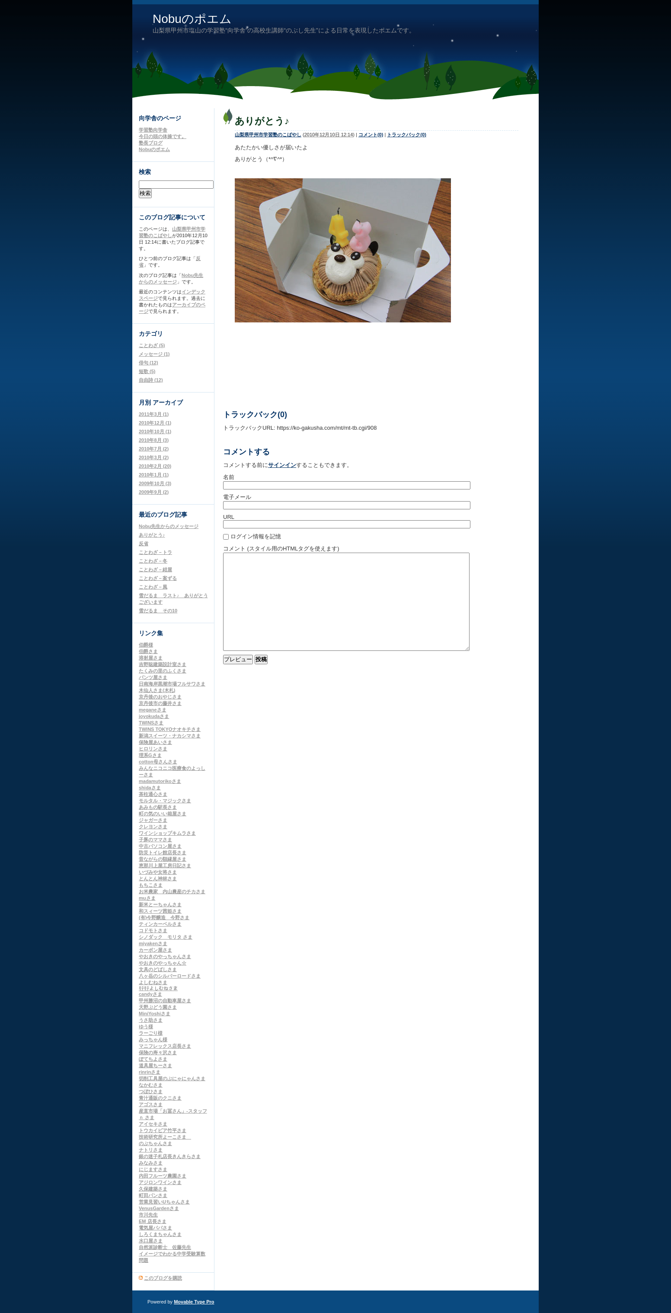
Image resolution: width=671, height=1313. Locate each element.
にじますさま (153, 1169)
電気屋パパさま (155, 1227)
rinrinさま (149, 1072)
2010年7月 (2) (154, 448)
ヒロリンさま (153, 748)
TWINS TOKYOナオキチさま (170, 729)
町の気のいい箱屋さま (162, 813)
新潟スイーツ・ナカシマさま (170, 735)
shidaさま (150, 787)
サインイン (282, 465)
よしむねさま (153, 982)
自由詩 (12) (151, 380)
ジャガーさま (153, 820)
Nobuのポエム (192, 19)
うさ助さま (151, 1020)
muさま (147, 898)
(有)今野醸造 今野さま (164, 917)
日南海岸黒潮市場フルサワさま (172, 683)
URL (228, 517)
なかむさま (151, 1085)
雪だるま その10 (158, 610)
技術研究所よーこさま (165, 1136)
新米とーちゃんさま (160, 904)
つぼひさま (151, 1091)
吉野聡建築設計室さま (162, 664)
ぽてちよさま (153, 1059)
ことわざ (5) (152, 345)
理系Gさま (150, 755)
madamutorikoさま (160, 781)
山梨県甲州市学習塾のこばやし (268, 134)
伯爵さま (148, 651)
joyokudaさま (154, 716)
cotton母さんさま (158, 761)
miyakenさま (153, 943)
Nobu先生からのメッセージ (168, 526)
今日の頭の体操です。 (162, 136)
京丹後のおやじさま (160, 696)
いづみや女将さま (158, 872)
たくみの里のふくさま (162, 670)
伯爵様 (146, 644)
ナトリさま (151, 1149)
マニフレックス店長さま (165, 1046)
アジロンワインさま (160, 1182)
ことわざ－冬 (153, 560)
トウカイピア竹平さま (162, 1130)
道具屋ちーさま (155, 1065)
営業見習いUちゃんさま (164, 1201)
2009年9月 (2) (154, 492)
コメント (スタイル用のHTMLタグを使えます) (281, 548)
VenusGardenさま (159, 1208)
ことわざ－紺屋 (155, 569)
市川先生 (148, 1214)
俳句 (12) (148, 362)
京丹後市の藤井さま (160, 703)
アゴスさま (151, 1104)
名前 (228, 477)
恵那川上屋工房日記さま (165, 865)
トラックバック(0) (406, 134)
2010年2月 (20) (155, 466)
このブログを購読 (163, 1278)
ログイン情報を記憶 (255, 536)
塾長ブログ (151, 142)
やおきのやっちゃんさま (165, 956)
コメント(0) (370, 134)
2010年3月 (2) (154, 457)
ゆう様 (146, 1026)
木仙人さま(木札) (157, 690)
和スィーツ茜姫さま (160, 911)
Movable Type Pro (194, 1301)
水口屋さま (151, 1240)
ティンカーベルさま (160, 924)
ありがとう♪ (152, 534)
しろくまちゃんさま (160, 1234)
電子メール (237, 497)
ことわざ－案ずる (158, 578)
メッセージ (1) (154, 354)
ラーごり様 (151, 1033)
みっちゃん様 (153, 1039)
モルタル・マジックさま (165, 800)
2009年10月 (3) (155, 483)
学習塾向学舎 (153, 129)
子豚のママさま (155, 839)
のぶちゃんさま (155, 1143)
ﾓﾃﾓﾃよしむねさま (158, 988)
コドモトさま (153, 930)
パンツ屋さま (153, 677)
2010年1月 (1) (154, 474)
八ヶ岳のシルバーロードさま (170, 975)
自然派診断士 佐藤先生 (165, 1247)
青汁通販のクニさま (160, 1098)
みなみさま (151, 1162)
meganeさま (152, 709)
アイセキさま (153, 1123)
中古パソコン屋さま (160, 846)
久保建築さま (153, 1188)
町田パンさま (153, 1195)
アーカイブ (168, 402)
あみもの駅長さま (158, 807)
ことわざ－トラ (155, 552)
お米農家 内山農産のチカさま (172, 891)
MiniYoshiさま (154, 1013)
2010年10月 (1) (155, 431)
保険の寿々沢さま (158, 1052)
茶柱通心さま (153, 794)
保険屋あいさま (155, 742)
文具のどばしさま (158, 969)
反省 (143, 543)
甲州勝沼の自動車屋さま (165, 1000)
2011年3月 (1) (154, 414)
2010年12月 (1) (155, 422)
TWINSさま (151, 722)
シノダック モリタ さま (165, 937)
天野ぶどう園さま (158, 1007)
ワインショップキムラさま (167, 833)
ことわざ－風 (153, 586)
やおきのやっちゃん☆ (162, 962)
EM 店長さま (152, 1221)
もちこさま (151, 885)
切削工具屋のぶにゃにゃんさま (172, 1078)
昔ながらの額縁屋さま (162, 859)
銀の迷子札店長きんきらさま (170, 1156)
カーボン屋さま (155, 950)
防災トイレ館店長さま (162, 852)
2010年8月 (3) (154, 440)
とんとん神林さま (158, 878)
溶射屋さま (151, 657)
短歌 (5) (147, 371)
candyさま (150, 994)
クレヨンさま (153, 826)
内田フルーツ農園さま (162, 1175)
